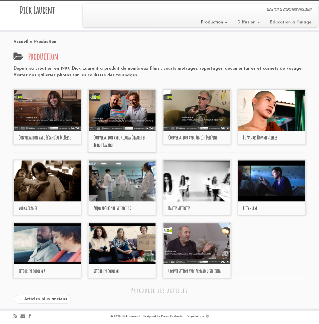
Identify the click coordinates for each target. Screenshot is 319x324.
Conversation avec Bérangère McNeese (44, 138)
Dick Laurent (37, 10)
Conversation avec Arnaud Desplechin (194, 271)
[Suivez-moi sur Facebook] (31, 316)
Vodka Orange (27, 208)
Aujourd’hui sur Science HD (112, 208)
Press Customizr (172, 316)
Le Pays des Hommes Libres (260, 138)
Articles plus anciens (42, 299)
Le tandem (250, 208)
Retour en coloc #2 (31, 271)
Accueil (20, 42)
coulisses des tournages (112, 75)
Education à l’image (291, 22)
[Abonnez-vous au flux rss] (16, 316)
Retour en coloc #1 (106, 271)
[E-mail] (24, 316)
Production (214, 22)
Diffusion (248, 22)
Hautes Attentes (179, 208)
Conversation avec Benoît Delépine (192, 138)
